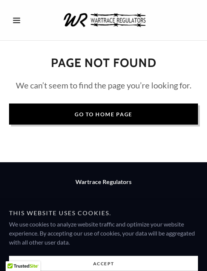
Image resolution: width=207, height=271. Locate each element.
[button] (23, 20)
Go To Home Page (103, 114)
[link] (103, 20)
